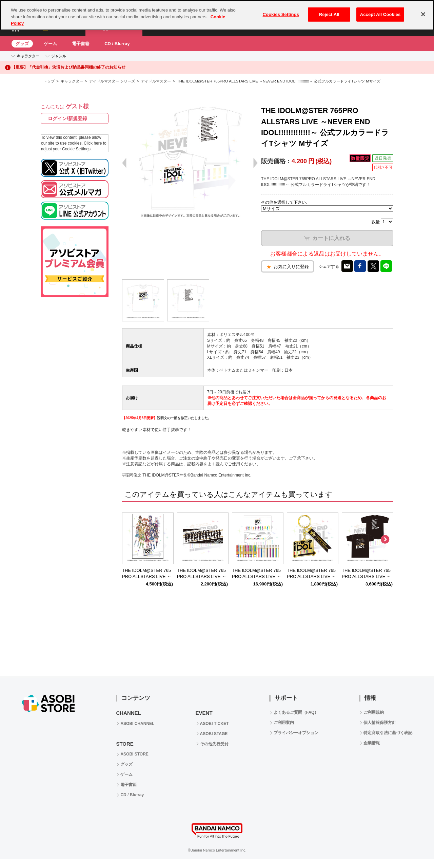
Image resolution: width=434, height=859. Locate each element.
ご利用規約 (373, 712)
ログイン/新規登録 (67, 118)
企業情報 (371, 743)
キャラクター (28, 56)
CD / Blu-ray (117, 43)
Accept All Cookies (380, 14)
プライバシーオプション (296, 732)
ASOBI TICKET (214, 723)
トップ (49, 81)
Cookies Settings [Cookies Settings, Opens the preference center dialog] (281, 14)
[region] (217, 15)
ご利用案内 (284, 722)
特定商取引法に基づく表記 (387, 732)
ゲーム (50, 43)
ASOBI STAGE (214, 733)
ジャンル (58, 56)
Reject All (329, 14)
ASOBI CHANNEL (137, 723)
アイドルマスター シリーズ (112, 81)
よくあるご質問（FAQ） (296, 712)
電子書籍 (81, 43)
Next (385, 540)
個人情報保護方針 (379, 722)
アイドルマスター (156, 81)
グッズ (22, 43)
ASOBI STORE (134, 754)
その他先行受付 (214, 744)
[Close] (423, 14)
